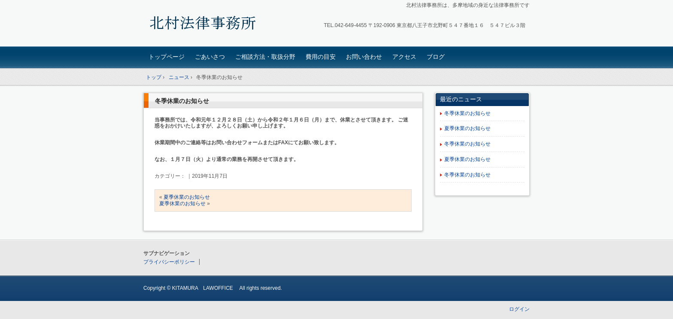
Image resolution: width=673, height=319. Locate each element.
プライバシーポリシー (169, 262)
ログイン (519, 309)
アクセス (404, 56)
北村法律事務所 (203, 24)
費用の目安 (321, 56)
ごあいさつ (210, 56)
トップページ (167, 56)
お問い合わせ (364, 56)
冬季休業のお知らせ (182, 100)
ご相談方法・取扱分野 (265, 56)
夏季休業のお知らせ (187, 197)
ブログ (436, 56)
